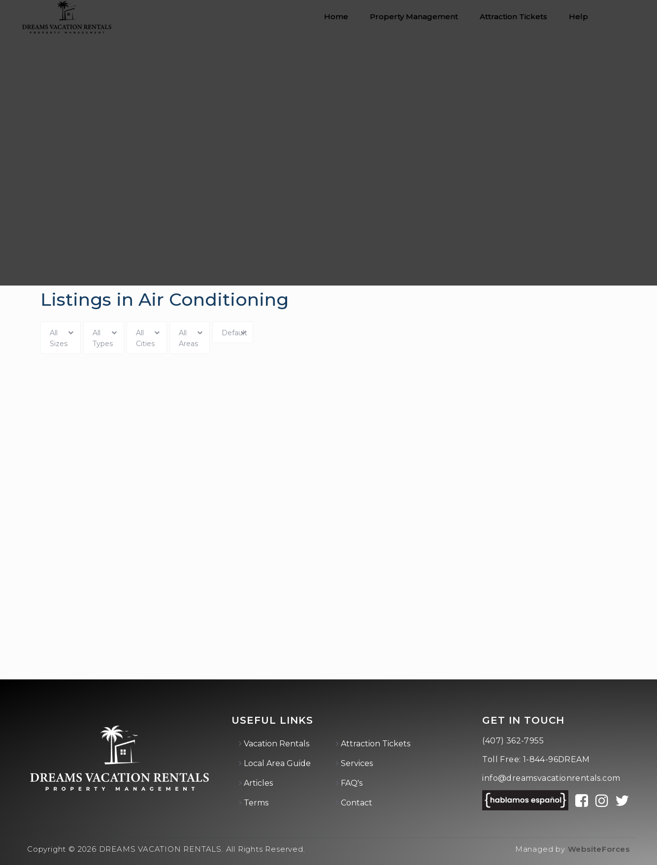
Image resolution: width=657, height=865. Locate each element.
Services (357, 763)
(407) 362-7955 (513, 740)
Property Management (414, 16)
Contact (356, 802)
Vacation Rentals (276, 743)
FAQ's (351, 783)
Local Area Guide (277, 763)
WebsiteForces (599, 849)
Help (578, 16)
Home (336, 16)
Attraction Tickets (513, 16)
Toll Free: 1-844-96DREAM (536, 759)
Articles (258, 783)
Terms (256, 802)
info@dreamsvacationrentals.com (551, 778)
